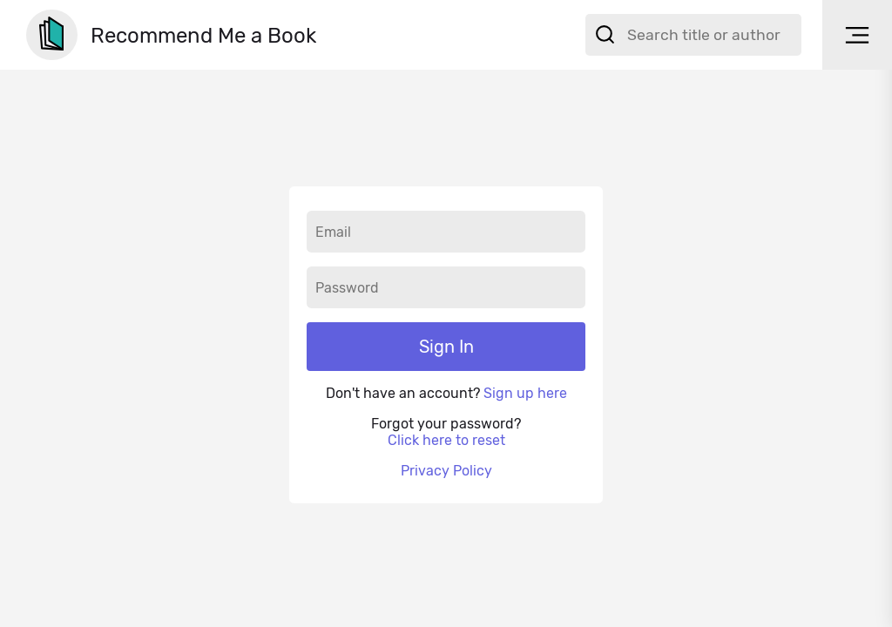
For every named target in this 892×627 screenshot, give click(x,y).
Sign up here (525, 393)
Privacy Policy (446, 470)
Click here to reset (446, 440)
